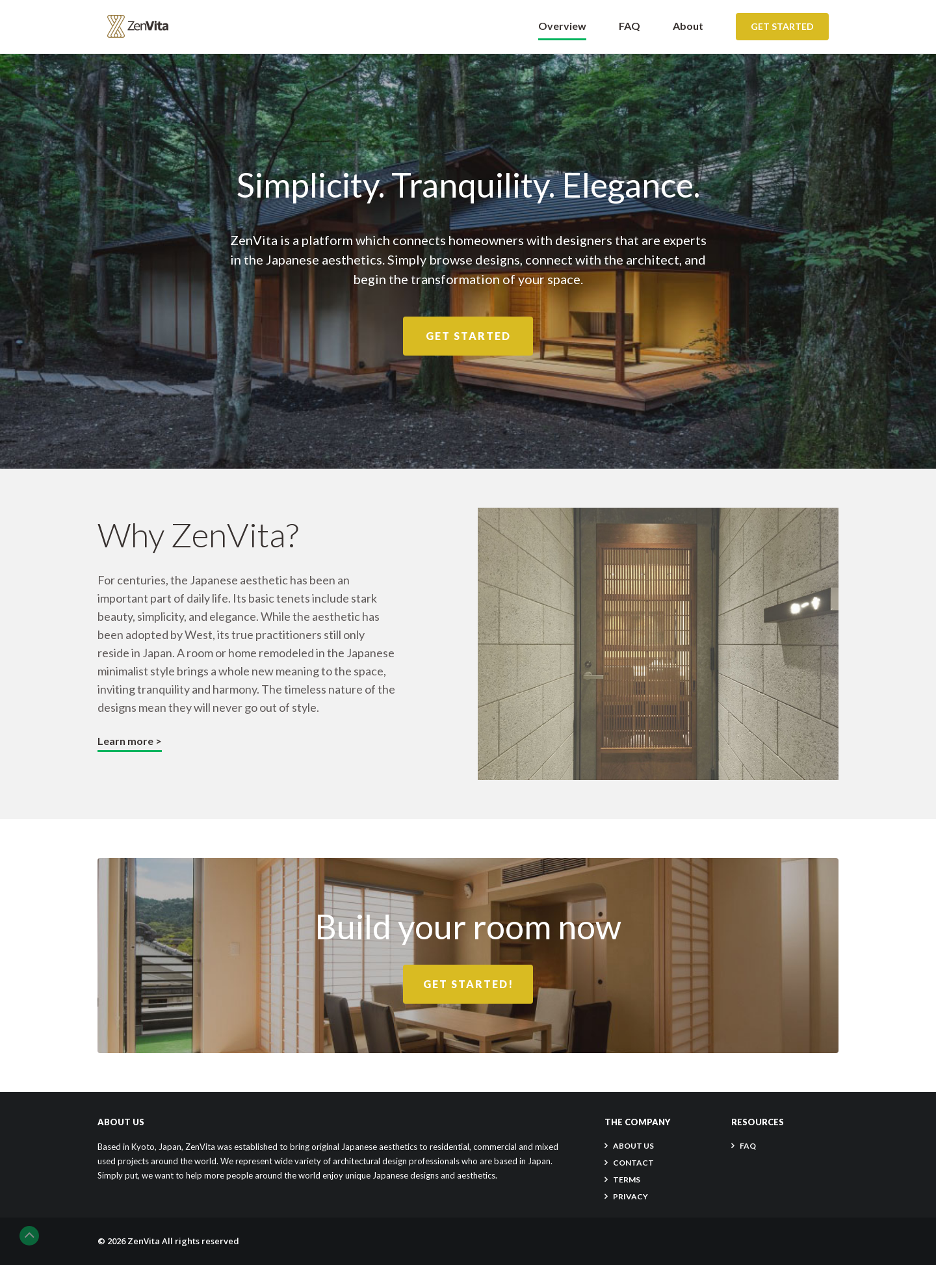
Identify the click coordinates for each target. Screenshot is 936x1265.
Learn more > (130, 741)
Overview (562, 26)
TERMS (626, 1179)
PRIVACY (630, 1196)
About (688, 26)
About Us (633, 1146)
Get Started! (468, 984)
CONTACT (633, 1162)
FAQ (629, 26)
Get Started (782, 26)
